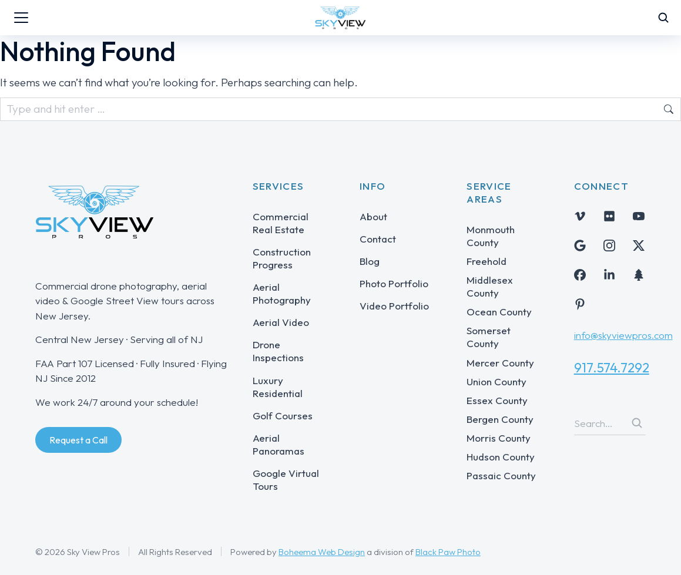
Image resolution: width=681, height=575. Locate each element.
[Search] (637, 423)
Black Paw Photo (448, 551)
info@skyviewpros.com (623, 335)
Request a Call (78, 440)
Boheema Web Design (322, 551)
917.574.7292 (611, 367)
